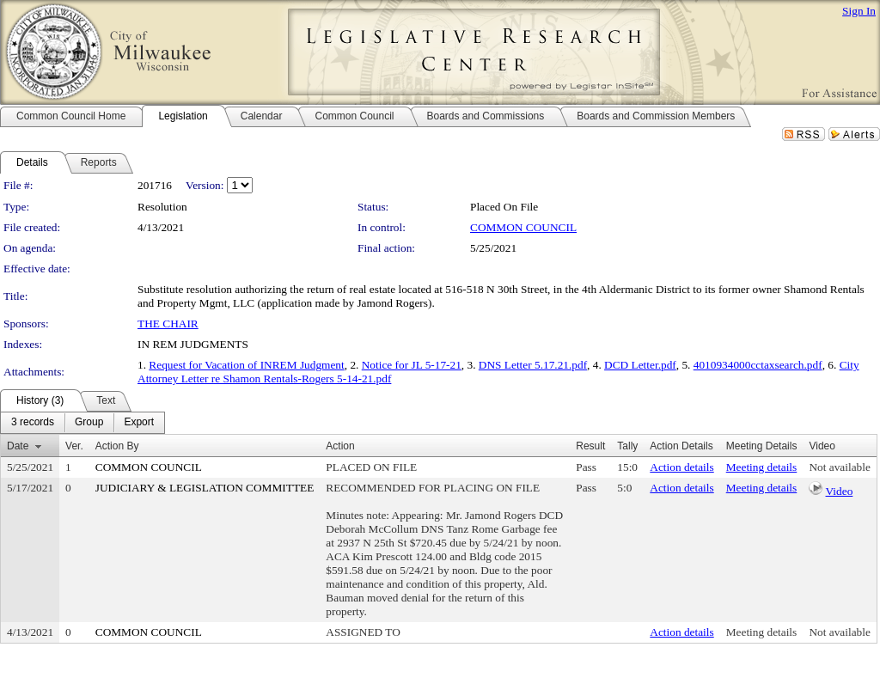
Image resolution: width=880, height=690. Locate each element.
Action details (681, 467)
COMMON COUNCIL (523, 227)
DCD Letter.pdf (640, 364)
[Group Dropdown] (88, 422)
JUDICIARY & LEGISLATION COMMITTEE (205, 487)
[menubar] (82, 423)
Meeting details (762, 467)
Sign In (859, 10)
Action (340, 446)
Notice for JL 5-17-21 (411, 364)
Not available (839, 467)
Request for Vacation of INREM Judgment (246, 364)
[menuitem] (32, 422)
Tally (627, 446)
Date (17, 446)
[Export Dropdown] (138, 422)
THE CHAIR (168, 323)
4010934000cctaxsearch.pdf (758, 364)
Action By (117, 446)
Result (590, 446)
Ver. (74, 446)
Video (839, 491)
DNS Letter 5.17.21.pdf (533, 364)
